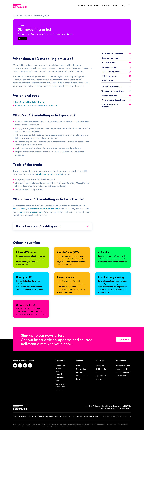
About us (59, 452)
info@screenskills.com (108, 470)
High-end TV (101, 437)
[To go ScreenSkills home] (20, 5)
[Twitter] (20, 428)
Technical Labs (126, 479)
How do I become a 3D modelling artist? (52, 227)
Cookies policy (32, 479)
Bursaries (79, 434)
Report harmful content (91, 479)
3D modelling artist (116, 68)
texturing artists (53, 209)
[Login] (129, 6)
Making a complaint (75, 479)
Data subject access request (58, 479)
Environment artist (116, 77)
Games (27, 15)
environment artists (36, 209)
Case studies (81, 431)
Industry (105, 5)
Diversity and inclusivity (61, 434)
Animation (100, 428)
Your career (93, 5)
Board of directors (123, 428)
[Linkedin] (25, 428)
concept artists (19, 209)
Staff (57, 442)
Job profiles (17, 15)
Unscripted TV (101, 441)
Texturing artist (116, 81)
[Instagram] (30, 428)
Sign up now (123, 401)
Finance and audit (123, 434)
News (78, 428)
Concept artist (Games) (116, 73)
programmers (36, 213)
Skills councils (121, 437)
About (115, 5)
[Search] (123, 6)
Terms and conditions (20, 479)
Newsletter (80, 441)
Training (81, 5)
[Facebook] (15, 428)
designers (20, 213)
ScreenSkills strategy (60, 429)
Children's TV (101, 431)
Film (97, 434)
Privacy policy (43, 479)
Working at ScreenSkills (60, 447)
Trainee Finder (81, 437)
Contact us (60, 439)
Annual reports (122, 431)
